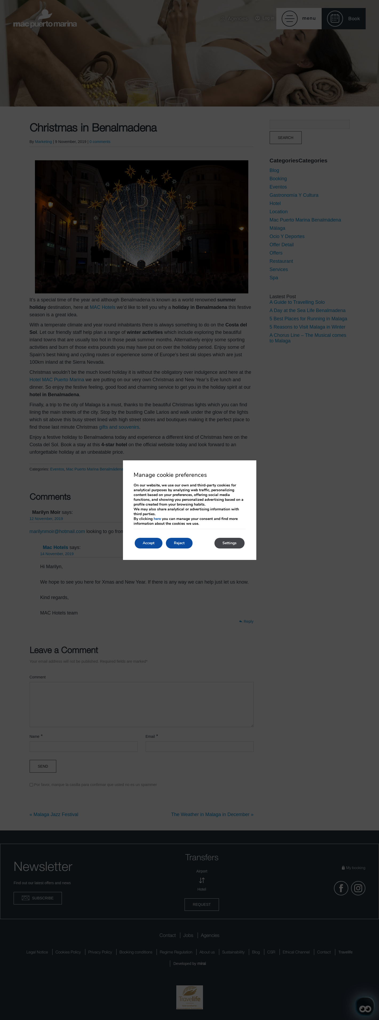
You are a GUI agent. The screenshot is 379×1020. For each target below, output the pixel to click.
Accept (148, 543)
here (157, 518)
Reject (179, 543)
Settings (229, 543)
